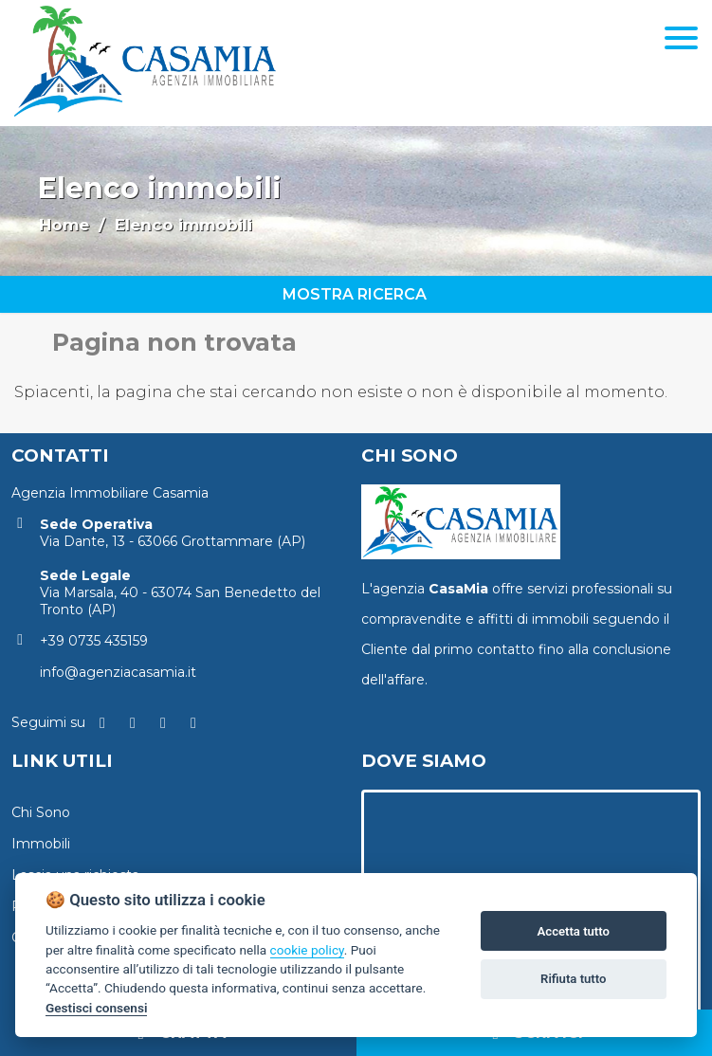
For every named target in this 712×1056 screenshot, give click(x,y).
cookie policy (307, 949)
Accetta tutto (574, 931)
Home (64, 224)
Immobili (40, 843)
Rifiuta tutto (573, 979)
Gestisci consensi (96, 1007)
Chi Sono (40, 812)
